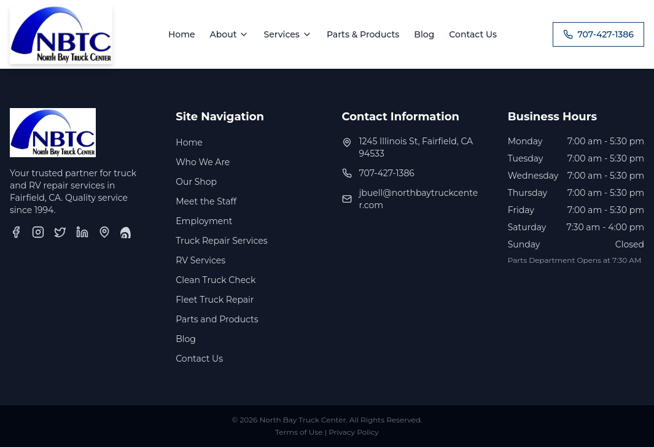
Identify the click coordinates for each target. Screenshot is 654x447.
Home (181, 34)
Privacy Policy (354, 432)
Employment (204, 221)
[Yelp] (126, 232)
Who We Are (203, 162)
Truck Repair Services (221, 240)
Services (287, 34)
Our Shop (196, 181)
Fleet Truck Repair (215, 299)
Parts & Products (363, 34)
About (229, 34)
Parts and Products (217, 319)
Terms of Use (298, 432)
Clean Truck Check (215, 280)
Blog (424, 34)
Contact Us (473, 34)
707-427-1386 (598, 34)
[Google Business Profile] (104, 232)
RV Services (200, 260)
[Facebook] (16, 232)
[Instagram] (38, 232)
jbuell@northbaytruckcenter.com (418, 199)
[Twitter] (60, 232)
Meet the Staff (206, 201)
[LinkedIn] (82, 232)
